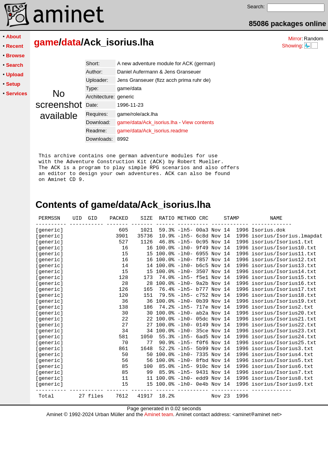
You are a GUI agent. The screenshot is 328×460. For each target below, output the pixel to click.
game (46, 42)
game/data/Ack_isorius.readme (152, 131)
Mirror (294, 38)
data (71, 42)
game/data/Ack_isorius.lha (147, 122)
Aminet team (158, 457)
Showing (291, 46)
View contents (198, 122)
